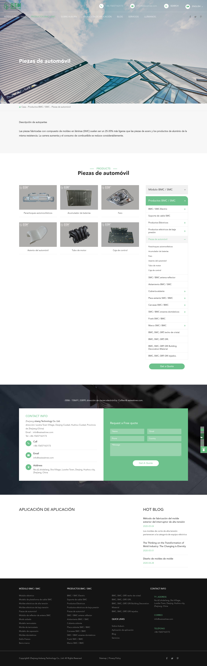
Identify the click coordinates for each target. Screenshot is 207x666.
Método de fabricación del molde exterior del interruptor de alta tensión (164, 520)
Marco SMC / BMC (167, 326)
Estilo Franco (24, 639)
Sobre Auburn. (69, 15)
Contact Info (37, 416)
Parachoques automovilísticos (38, 213)
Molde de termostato (28, 627)
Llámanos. (150, 15)
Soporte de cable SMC (159, 216)
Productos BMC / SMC (43, 15)
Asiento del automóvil (38, 250)
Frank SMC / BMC (156, 319)
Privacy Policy (115, 658)
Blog (120, 15)
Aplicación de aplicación (97, 15)
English (196, 7)
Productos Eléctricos (167, 223)
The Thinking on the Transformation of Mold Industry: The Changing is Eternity (164, 545)
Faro (120, 213)
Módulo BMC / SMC (14, 15)
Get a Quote (167, 366)
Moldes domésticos (27, 635)
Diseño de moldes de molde (158, 559)
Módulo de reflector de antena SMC (35, 616)
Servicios (133, 15)
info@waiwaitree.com (147, 6)
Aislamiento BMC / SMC (159, 284)
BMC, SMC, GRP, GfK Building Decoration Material (162, 347)
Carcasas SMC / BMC (167, 305)
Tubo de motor (79, 250)
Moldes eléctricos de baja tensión (33, 608)
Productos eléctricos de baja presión (167, 231)
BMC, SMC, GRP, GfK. (158, 339)
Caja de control (120, 250)
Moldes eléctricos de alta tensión (33, 604)
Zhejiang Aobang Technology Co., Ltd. (47, 658)
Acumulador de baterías (79, 213)
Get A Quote (146, 463)
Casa (24, 107)
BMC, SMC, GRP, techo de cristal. (164, 332)
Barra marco (24, 643)
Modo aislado (25, 620)
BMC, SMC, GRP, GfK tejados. (162, 356)
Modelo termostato (27, 623)
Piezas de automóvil (61, 107)
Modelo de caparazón (28, 631)
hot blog (153, 510)
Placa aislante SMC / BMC (167, 298)
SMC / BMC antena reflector (161, 278)
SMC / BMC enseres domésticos (167, 312)
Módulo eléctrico (26, 596)
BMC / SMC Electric (167, 209)
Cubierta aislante (167, 291)
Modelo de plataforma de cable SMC (35, 600)
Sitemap (103, 658)
